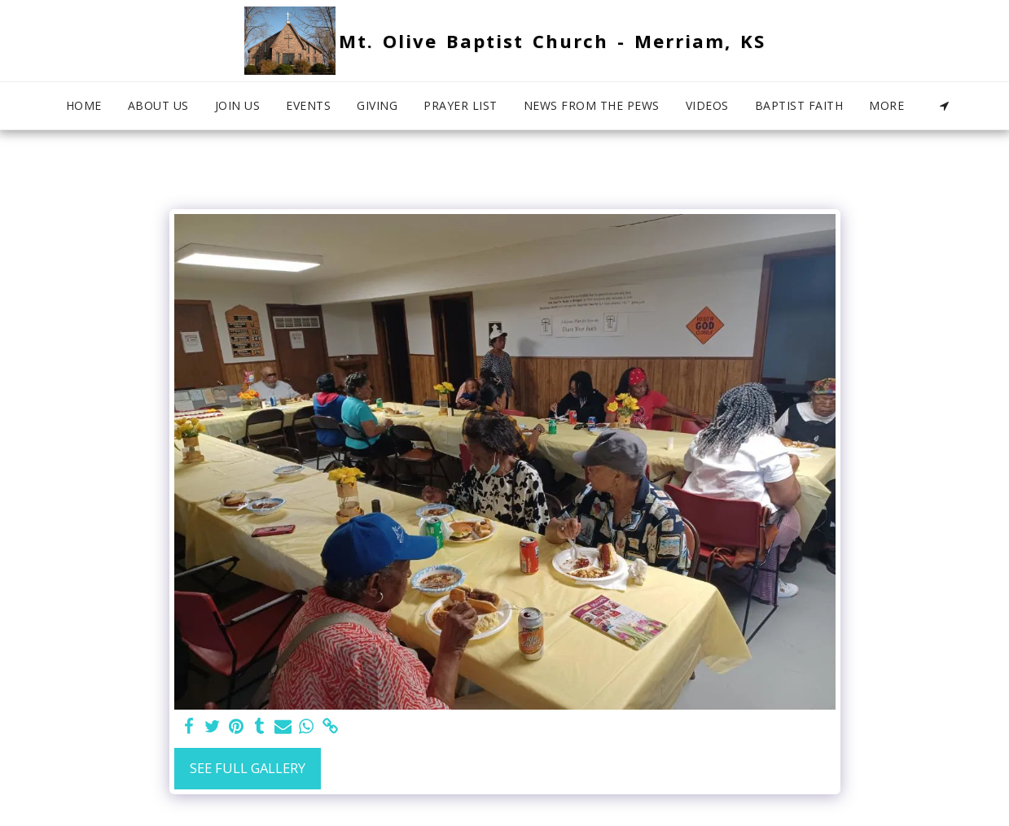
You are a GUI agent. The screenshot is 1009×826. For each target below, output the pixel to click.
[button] (944, 105)
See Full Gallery (247, 767)
